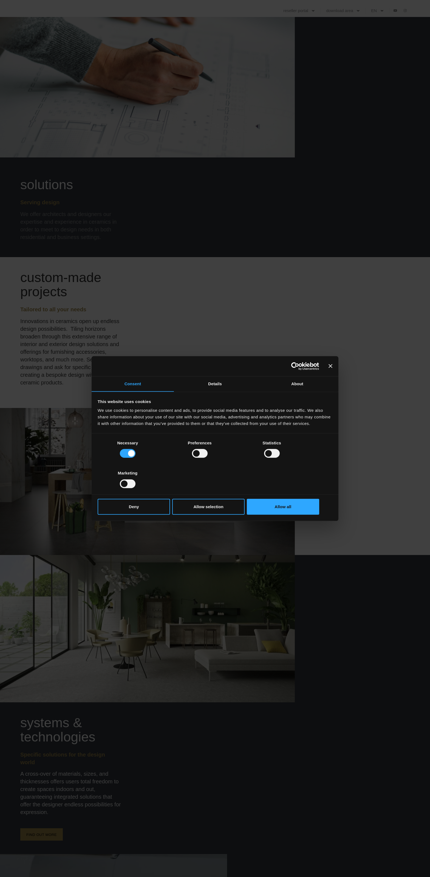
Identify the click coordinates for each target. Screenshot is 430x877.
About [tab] (297, 399)
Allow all (293, 491)
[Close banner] (330, 381)
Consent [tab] (133, 399)
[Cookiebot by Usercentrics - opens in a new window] (295, 381)
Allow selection (215, 491)
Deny (136, 491)
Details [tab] (215, 399)
